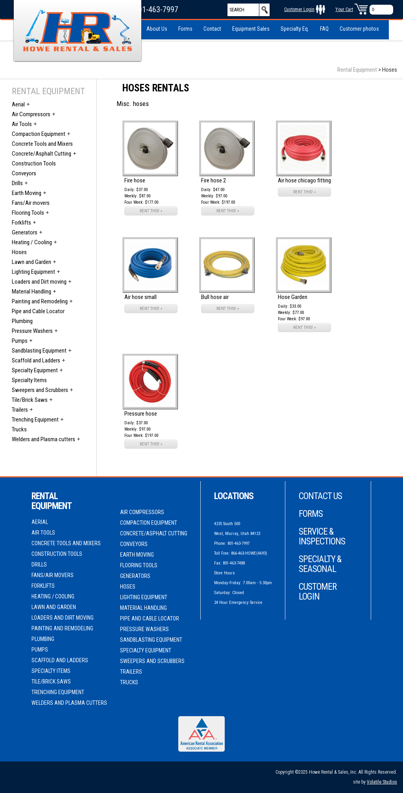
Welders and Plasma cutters (43, 439)
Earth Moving (26, 193)
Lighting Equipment (33, 271)
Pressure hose (140, 413)
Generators (24, 232)
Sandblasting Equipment (39, 350)
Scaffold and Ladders (36, 360)
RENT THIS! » (151, 211)
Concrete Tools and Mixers (42, 143)
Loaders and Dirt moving (39, 281)
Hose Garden (292, 297)
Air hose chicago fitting (304, 180)
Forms (185, 29)
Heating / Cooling (32, 242)
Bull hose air (215, 297)
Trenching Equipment (35, 419)
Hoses (19, 252)
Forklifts (21, 222)
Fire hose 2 (213, 180)
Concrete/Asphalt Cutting (41, 153)
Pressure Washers (32, 330)
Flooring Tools (28, 212)
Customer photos (359, 29)
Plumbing (22, 321)
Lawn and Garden (31, 262)
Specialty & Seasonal (320, 564)
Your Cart (344, 9)
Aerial (18, 104)
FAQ (324, 29)
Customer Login (299, 9)
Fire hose (134, 180)
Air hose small (140, 297)
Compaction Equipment (38, 133)
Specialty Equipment (35, 370)
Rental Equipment (357, 69)
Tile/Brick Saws (30, 399)
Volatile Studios (382, 782)
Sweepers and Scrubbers (40, 390)
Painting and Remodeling (40, 301)
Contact (212, 29)
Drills (17, 183)
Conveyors (24, 173)
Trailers (20, 409)
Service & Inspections (322, 536)
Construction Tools (34, 163)
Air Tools (22, 124)
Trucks (19, 429)
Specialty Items (29, 380)
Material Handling (31, 291)
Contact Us (320, 496)
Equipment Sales (251, 29)
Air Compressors (31, 114)
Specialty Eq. (295, 29)
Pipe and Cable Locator (38, 311)
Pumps (20, 340)
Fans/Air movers (31, 202)
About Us (156, 29)
